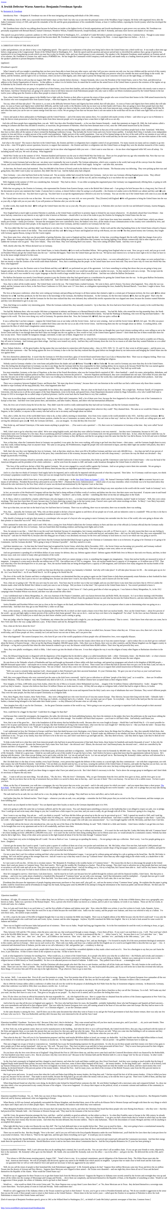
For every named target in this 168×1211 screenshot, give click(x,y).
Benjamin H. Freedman (12, 11)
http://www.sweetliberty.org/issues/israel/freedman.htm (23, 1208)
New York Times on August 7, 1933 (90, 479)
